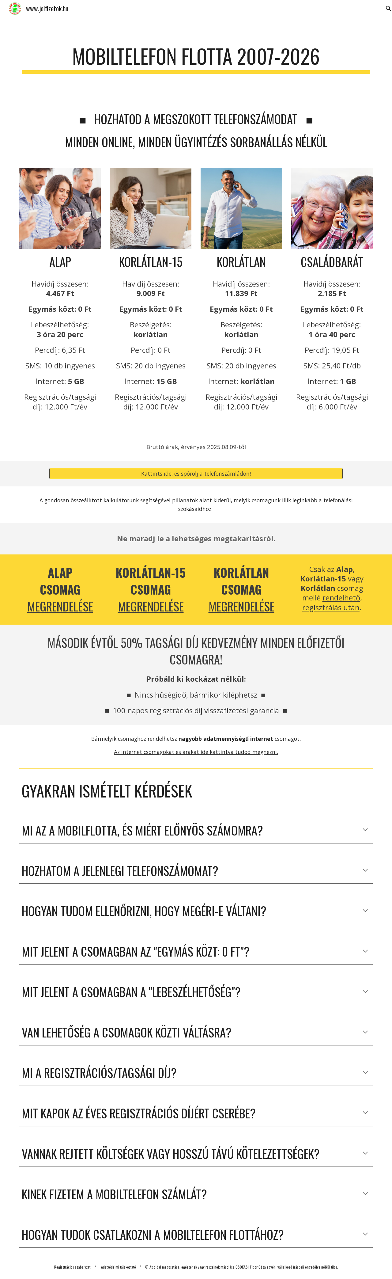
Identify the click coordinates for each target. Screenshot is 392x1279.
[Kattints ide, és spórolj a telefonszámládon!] (196, 473)
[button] (365, 830)
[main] (196, 59)
